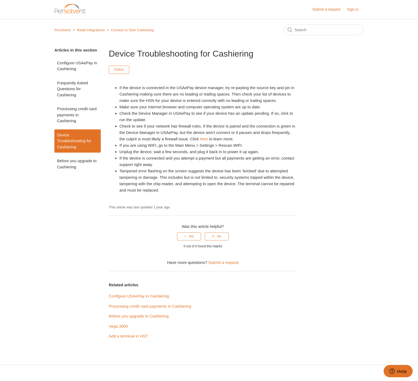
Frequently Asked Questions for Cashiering (72, 89)
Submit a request (326, 9)
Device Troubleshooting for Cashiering (74, 141)
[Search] (324, 30)
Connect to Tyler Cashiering (132, 30)
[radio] (189, 236)
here (204, 139)
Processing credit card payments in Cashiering (77, 114)
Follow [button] (119, 70)
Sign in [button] (352, 9)
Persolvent (62, 30)
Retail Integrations (91, 30)
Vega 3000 (118, 326)
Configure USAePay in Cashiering (77, 66)
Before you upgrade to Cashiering (77, 163)
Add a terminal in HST (128, 336)
